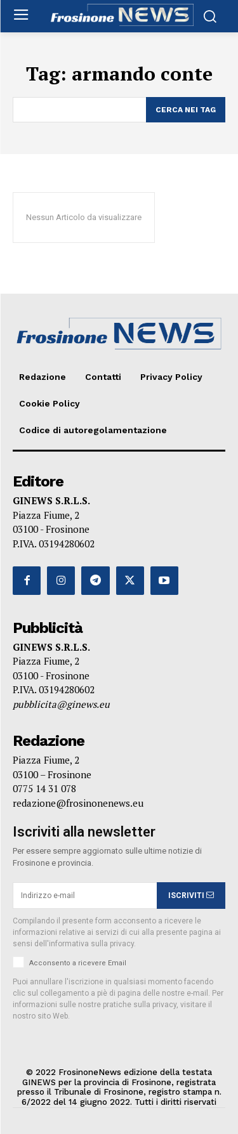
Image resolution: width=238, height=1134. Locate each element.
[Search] (185, 109)
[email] (85, 895)
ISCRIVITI (191, 895)
